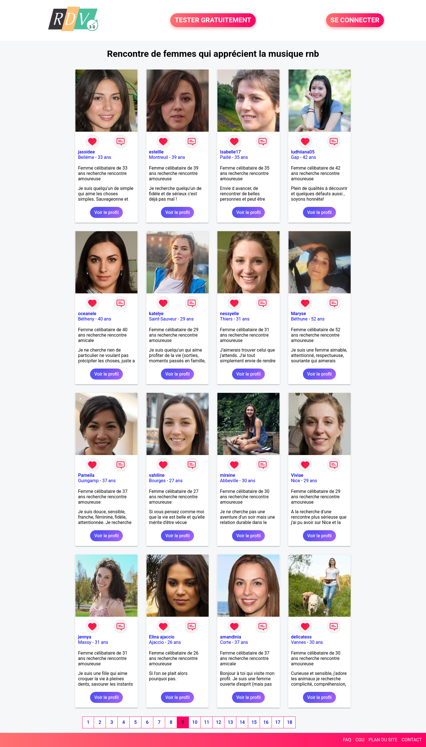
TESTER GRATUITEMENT (213, 20)
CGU (359, 739)
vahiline (157, 475)
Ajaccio (156, 642)
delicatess (301, 637)
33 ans (104, 157)
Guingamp (88, 480)
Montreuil (158, 157)
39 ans (178, 157)
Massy (84, 642)
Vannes (298, 642)
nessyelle (229, 313)
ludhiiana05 (302, 152)
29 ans (187, 319)
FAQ (347, 739)
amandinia (230, 637)
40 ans (104, 319)
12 (218, 722)
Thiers (226, 319)
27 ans (176, 480)
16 (265, 722)
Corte (225, 642)
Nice (295, 480)
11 (206, 722)
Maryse (298, 313)
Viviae (297, 475)
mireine (227, 475)
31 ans (243, 319)
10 (194, 722)
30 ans (248, 480)
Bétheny (86, 319)
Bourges (157, 480)
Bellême (86, 157)
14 (242, 722)
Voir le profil (106, 212)
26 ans (174, 642)
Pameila (86, 475)
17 (277, 722)
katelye (156, 313)
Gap (295, 157)
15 (254, 722)
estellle (156, 152)
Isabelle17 (230, 152)
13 (230, 722)
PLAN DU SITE (383, 739)
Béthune (299, 319)
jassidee (86, 152)
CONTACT (411, 739)
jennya (84, 637)
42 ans (309, 157)
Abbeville (229, 480)
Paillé (225, 157)
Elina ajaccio (161, 637)
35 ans (241, 157)
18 (289, 722)
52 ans (318, 319)
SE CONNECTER (355, 20)
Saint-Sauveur (163, 319)
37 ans (109, 480)
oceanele (87, 313)
